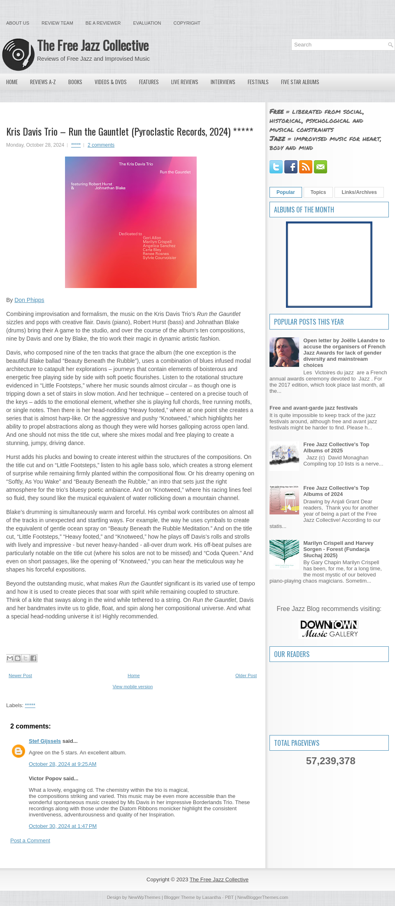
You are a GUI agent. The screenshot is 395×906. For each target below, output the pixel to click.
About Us (17, 23)
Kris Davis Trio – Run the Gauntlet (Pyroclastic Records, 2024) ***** (129, 131)
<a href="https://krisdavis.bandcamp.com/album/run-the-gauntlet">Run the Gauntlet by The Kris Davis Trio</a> (130, 634)
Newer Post (20, 675)
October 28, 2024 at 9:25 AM (62, 764)
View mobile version (133, 686)
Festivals (258, 82)
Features (149, 82)
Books (75, 82)
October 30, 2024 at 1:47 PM (63, 826)
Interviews (223, 82)
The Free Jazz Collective (93, 45)
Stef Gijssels (45, 741)
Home (12, 82)
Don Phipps (29, 300)
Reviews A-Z (43, 82)
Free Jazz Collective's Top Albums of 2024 (336, 491)
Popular (285, 192)
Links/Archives (359, 192)
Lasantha (211, 897)
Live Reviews (184, 82)
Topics (318, 192)
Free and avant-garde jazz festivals (314, 408)
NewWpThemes (144, 897)
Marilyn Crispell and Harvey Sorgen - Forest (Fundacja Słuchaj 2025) (338, 549)
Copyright (187, 23)
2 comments (101, 145)
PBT (229, 897)
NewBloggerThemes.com (262, 897)
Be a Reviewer (103, 23)
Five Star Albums (300, 82)
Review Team (57, 23)
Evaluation (147, 23)
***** (76, 145)
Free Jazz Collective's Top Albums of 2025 (336, 447)
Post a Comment (30, 840)
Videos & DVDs (111, 82)
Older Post (246, 675)
